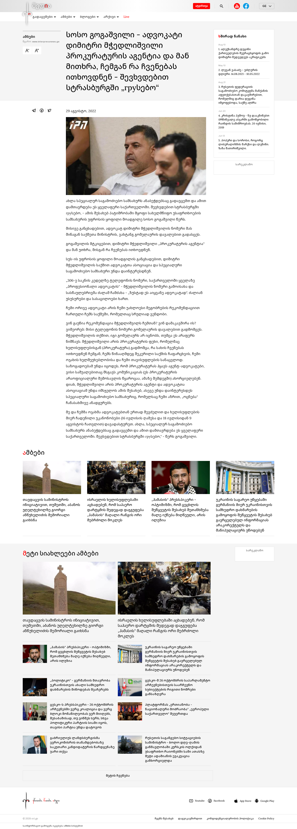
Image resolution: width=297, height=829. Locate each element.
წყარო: (41, 41)
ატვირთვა (201, 6)
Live (126, 17)
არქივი (111, 17)
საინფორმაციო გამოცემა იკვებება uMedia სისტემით (53, 826)
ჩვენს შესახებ (164, 818)
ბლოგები (89, 17)
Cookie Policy (266, 818)
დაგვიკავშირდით (190, 818)
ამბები (68, 17)
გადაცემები (44, 17)
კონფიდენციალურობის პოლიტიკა (230, 818)
